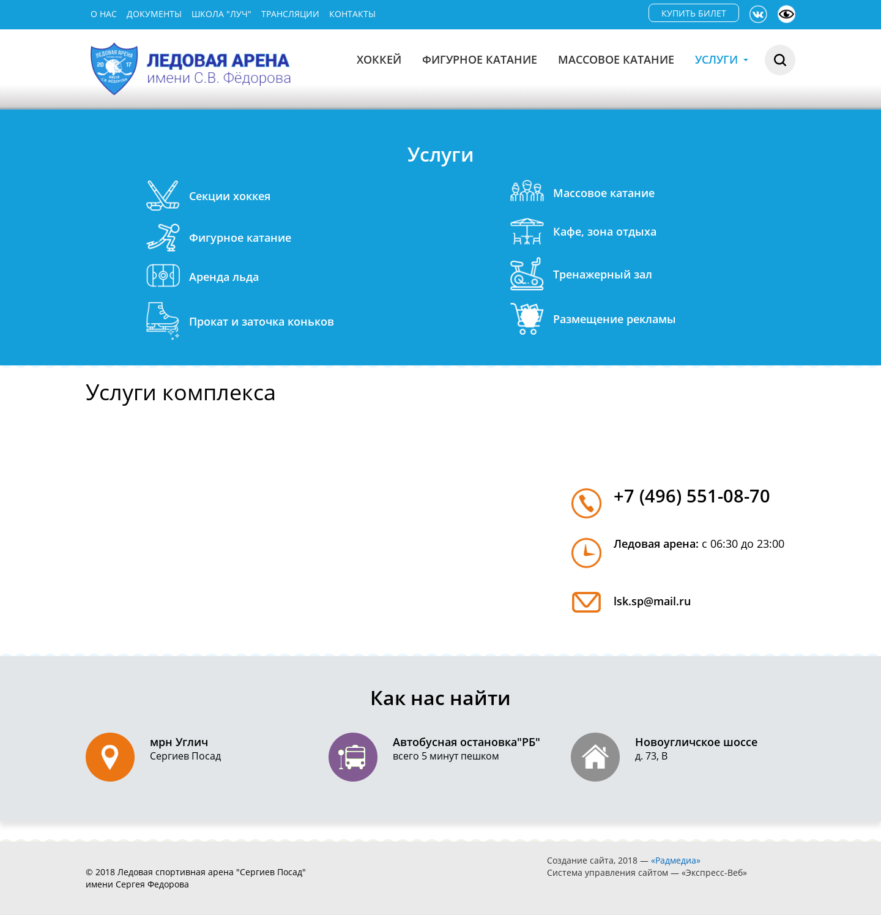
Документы (154, 14)
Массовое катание (616, 59)
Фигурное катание (479, 59)
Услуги (721, 59)
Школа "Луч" (221, 14)
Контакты (352, 14)
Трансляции (290, 14)
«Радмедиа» (676, 860)
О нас (104, 14)
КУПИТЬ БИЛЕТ (693, 13)
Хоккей (379, 59)
